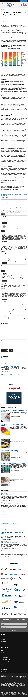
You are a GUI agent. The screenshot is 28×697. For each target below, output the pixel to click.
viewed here (21, 189)
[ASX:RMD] (19, 193)
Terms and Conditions (4, 657)
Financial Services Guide (5, 685)
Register (14, 630)
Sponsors (15, 1)
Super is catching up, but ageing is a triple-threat (10, 450)
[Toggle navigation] (2, 4)
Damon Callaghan (4, 529)
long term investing (4, 195)
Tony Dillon (3, 509)
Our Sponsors (3, 639)
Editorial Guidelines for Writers (6, 655)
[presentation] (8, 346)
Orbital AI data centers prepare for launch (9, 542)
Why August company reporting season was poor (10, 357)
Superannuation (3, 511)
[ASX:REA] (15, 193)
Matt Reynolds (4, 539)
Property (2, 502)
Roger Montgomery (4, 500)
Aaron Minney (13, 457)
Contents (2, 637)
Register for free (23, 1)
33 (11, 509)
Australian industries (4, 194)
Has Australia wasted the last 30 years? (8, 437)
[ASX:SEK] (23, 193)
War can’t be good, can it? (6, 494)
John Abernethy (13, 442)
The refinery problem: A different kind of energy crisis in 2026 (13, 463)
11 (18, 17)
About (19, 1)
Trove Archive (3, 644)
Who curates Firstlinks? (4, 662)
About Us (2, 652)
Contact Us (2, 650)
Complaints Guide (4, 664)
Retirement (2, 550)
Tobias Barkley (13, 416)
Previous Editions (3, 641)
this (20, 26)
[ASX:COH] (8, 193)
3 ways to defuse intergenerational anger (9, 475)
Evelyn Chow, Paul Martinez (5, 548)
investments (24, 194)
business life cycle (11, 194)
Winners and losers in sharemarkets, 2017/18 (10, 366)
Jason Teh (12, 470)
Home (2, 9)
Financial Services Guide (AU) (5, 659)
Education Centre (3, 643)
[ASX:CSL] (11, 193)
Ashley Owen (3, 363)
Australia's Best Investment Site (6, 654)
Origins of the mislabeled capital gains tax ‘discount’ (11, 503)
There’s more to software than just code (9, 523)
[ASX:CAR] (4, 193)
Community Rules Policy (5, 661)
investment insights (18, 194)
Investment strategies (4, 493)
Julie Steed (12, 431)
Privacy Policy (3, 648)
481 (3, 9)
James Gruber (4, 381)
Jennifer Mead (4, 17)
